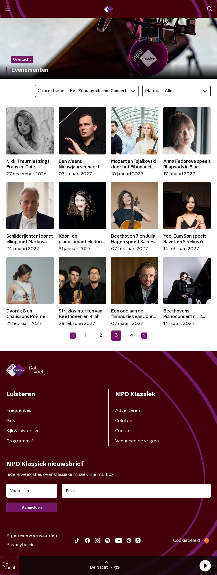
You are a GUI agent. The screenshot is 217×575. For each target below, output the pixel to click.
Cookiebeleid (186, 540)
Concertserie (51, 91)
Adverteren (127, 410)
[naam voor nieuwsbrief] (31, 491)
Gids (10, 421)
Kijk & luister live (23, 431)
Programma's (20, 441)
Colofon (123, 421)
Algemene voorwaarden (31, 535)
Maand (152, 91)
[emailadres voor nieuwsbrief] (136, 491)
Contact (123, 431)
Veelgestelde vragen (137, 441)
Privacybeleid (20, 545)
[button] (205, 565)
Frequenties (18, 410)
